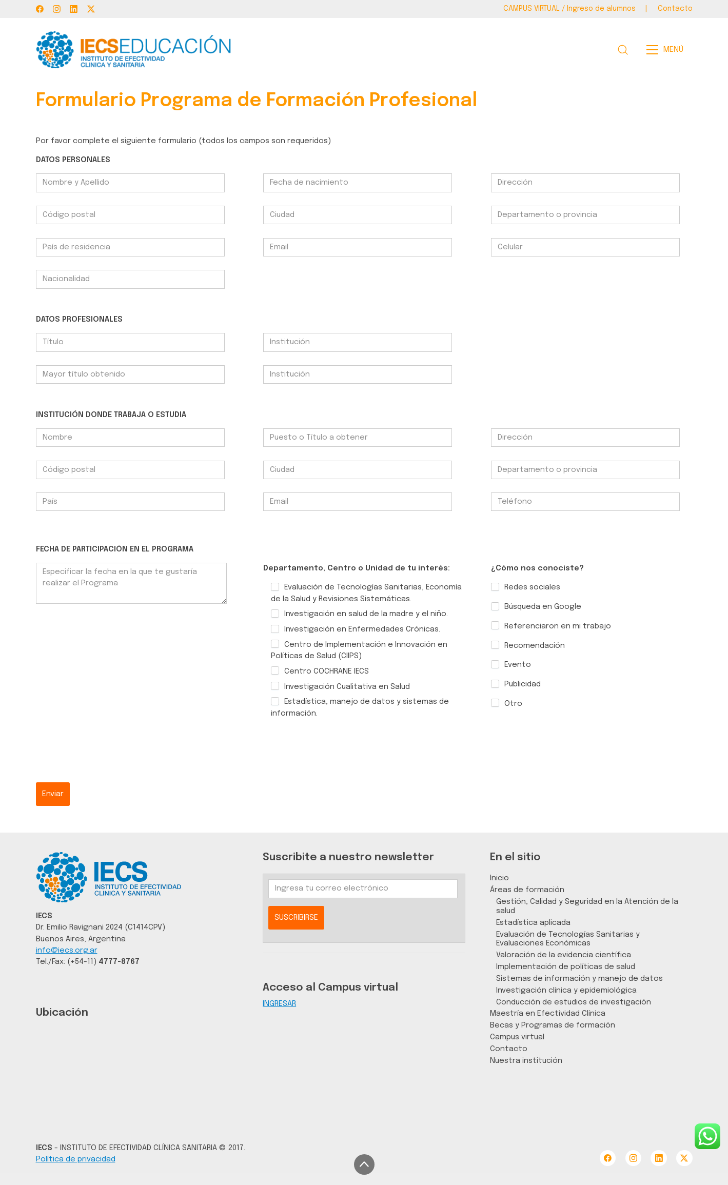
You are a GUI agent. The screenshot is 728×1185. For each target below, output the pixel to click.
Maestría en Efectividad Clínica (547, 1013)
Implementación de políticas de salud (565, 967)
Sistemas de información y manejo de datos (579, 978)
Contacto (508, 1049)
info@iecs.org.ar (66, 950)
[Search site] (623, 50)
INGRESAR (279, 1004)
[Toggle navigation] (667, 49)
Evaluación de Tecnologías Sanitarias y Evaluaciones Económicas (568, 939)
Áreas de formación (527, 890)
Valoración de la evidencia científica (563, 955)
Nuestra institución (526, 1060)
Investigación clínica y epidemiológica (566, 990)
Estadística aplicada (533, 922)
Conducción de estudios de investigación (573, 1002)
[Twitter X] (91, 9)
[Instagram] (57, 9)
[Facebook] (40, 9)
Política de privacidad (75, 1159)
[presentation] (114, 762)
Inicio (499, 878)
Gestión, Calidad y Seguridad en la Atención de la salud (587, 906)
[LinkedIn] (73, 9)
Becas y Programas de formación (552, 1025)
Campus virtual (517, 1037)
